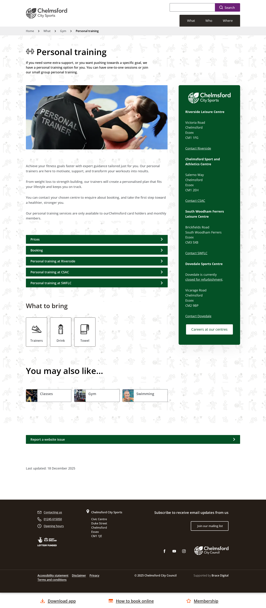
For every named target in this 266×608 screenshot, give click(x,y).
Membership (203, 601)
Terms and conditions (52, 580)
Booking (36, 250)
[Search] (192, 7)
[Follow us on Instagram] (184, 552)
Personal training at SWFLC (50, 283)
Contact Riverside (198, 148)
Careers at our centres (209, 329)
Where (228, 20)
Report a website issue (47, 440)
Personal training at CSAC (49, 272)
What (193, 20)
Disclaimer (79, 576)
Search (230, 7)
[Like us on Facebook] (164, 552)
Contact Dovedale (198, 316)
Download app (61, 601)
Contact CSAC (195, 201)
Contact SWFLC (196, 253)
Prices (35, 239)
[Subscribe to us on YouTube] (174, 552)
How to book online (133, 601)
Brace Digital (220, 576)
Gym (63, 31)
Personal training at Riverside (52, 261)
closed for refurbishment (203, 279)
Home (30, 31)
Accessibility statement (53, 576)
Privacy (94, 576)
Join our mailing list (210, 526)
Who (210, 20)
